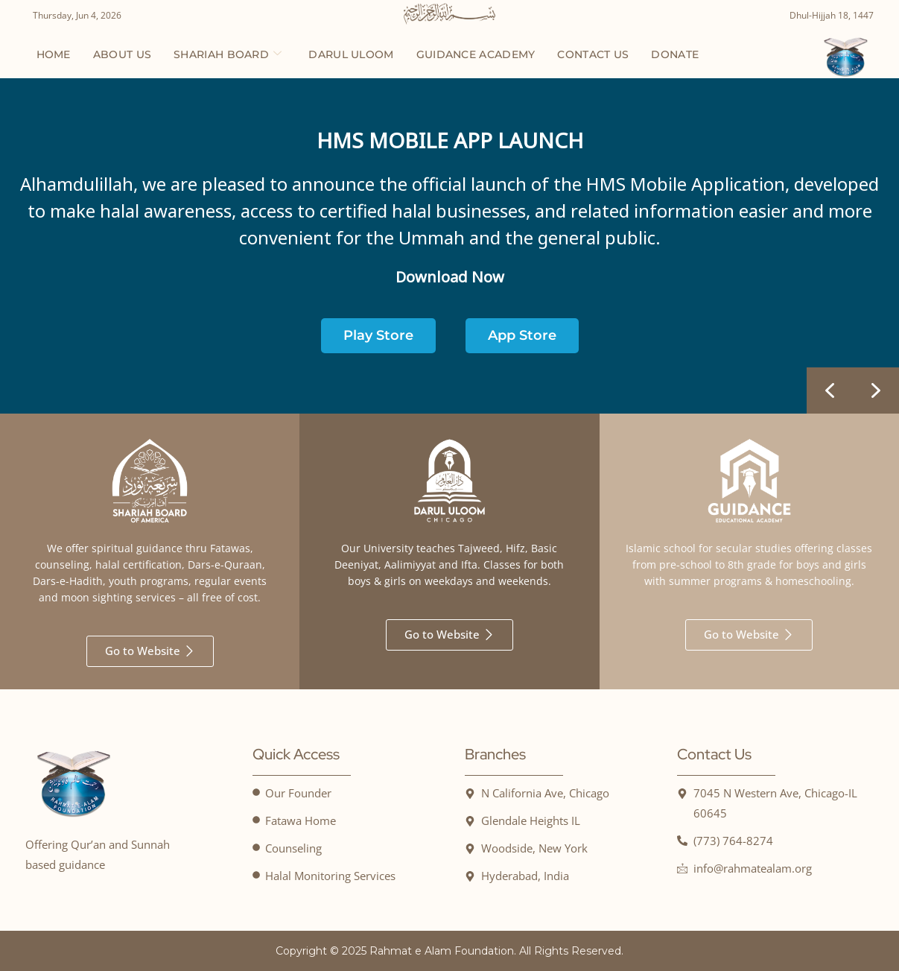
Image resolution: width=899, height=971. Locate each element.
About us (122, 54)
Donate (675, 54)
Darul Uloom (350, 54)
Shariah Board (228, 54)
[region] (449, 246)
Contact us (593, 54)
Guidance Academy (476, 54)
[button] (876, 390)
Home (53, 54)
